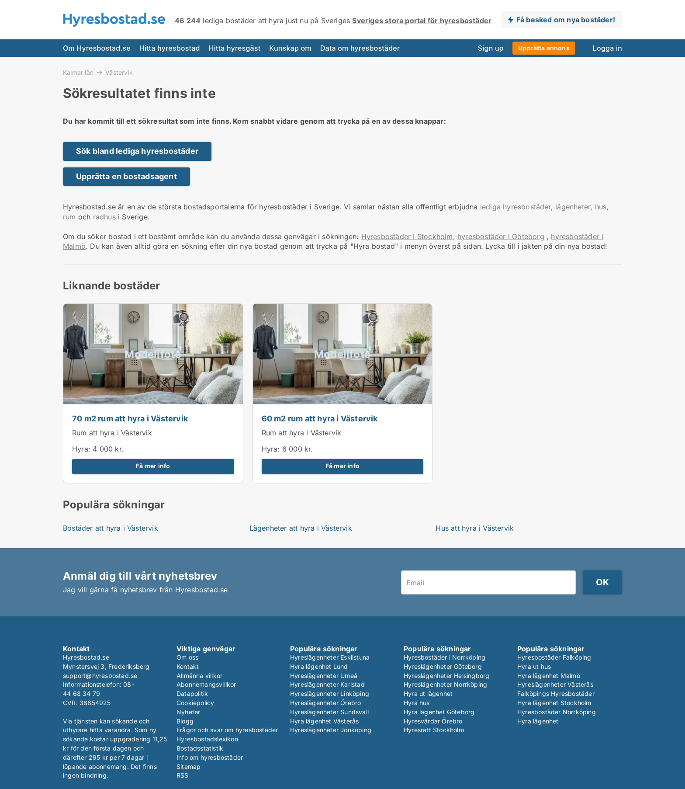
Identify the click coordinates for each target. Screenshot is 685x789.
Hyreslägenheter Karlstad (327, 684)
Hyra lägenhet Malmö (548, 675)
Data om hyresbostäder (360, 48)
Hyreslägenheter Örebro (325, 702)
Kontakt (187, 666)
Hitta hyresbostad (169, 48)
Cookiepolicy (195, 702)
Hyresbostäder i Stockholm (407, 236)
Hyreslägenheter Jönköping (330, 729)
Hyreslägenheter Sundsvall (329, 712)
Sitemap (188, 766)
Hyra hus (417, 702)
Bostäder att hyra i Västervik (110, 528)
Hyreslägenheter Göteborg (443, 666)
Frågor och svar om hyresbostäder (227, 729)
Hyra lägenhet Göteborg (439, 712)
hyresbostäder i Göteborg (500, 236)
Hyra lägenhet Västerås (324, 721)
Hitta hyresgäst (235, 48)
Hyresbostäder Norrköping (556, 712)
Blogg (185, 721)
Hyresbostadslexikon (207, 739)
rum (69, 216)
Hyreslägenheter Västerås (555, 684)
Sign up (491, 48)
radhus (104, 216)
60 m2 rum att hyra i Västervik (320, 418)
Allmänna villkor (199, 675)
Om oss (187, 657)
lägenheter (572, 206)
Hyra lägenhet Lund (319, 666)
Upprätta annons (544, 48)
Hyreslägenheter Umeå (323, 675)
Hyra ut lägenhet (428, 693)
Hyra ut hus (534, 666)
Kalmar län (78, 72)
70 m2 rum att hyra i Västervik (130, 418)
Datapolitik (192, 693)
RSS (182, 775)
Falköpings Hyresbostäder (556, 693)
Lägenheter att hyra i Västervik (300, 528)
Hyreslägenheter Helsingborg (446, 675)
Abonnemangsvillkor (206, 684)
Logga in (607, 48)
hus (601, 206)
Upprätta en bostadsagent (126, 176)
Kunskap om (290, 48)
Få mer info (153, 465)
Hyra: (82, 449)
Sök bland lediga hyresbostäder (137, 151)
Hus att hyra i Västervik (475, 528)
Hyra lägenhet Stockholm (554, 702)
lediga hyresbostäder (515, 206)
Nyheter (188, 712)
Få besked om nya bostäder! (565, 19)
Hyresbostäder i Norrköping (444, 657)
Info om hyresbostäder (209, 757)
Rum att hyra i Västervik (112, 432)
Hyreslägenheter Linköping (329, 693)
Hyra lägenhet (538, 721)
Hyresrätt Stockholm (434, 729)
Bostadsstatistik (199, 748)
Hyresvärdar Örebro (433, 721)
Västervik (119, 73)
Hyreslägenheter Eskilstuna (330, 657)
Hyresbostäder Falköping (554, 657)
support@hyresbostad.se (100, 675)
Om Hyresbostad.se (97, 48)
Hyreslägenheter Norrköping (445, 684)
